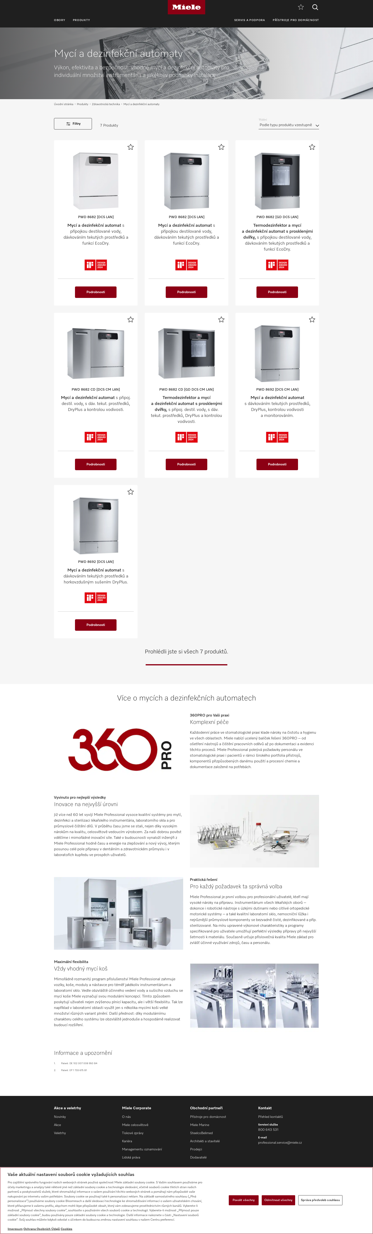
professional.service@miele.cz (280, 1142)
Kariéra (127, 1141)
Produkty (81, 20)
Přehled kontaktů (270, 1117)
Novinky (60, 1117)
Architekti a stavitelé (205, 1141)
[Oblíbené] (301, 7)
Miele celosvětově (135, 1125)
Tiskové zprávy (133, 1133)
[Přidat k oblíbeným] (131, 147)
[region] (186, 1200)
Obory (59, 20)
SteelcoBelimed (201, 1133)
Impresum (15, 1229)
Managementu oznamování (142, 1149)
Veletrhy (60, 1133)
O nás (126, 1117)
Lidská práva (131, 1157)
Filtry (72, 124)
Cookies (66, 1229)
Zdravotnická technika (106, 104)
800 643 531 (268, 1130)
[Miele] (186, 7)
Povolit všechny (244, 1200)
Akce (57, 1125)
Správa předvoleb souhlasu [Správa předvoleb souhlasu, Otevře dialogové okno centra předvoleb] (320, 1200)
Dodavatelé (198, 1157)
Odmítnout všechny (278, 1200)
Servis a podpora (249, 20)
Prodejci (196, 1149)
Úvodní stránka (63, 104)
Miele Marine (199, 1125)
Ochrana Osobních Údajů (41, 1229)
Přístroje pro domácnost (296, 20)
